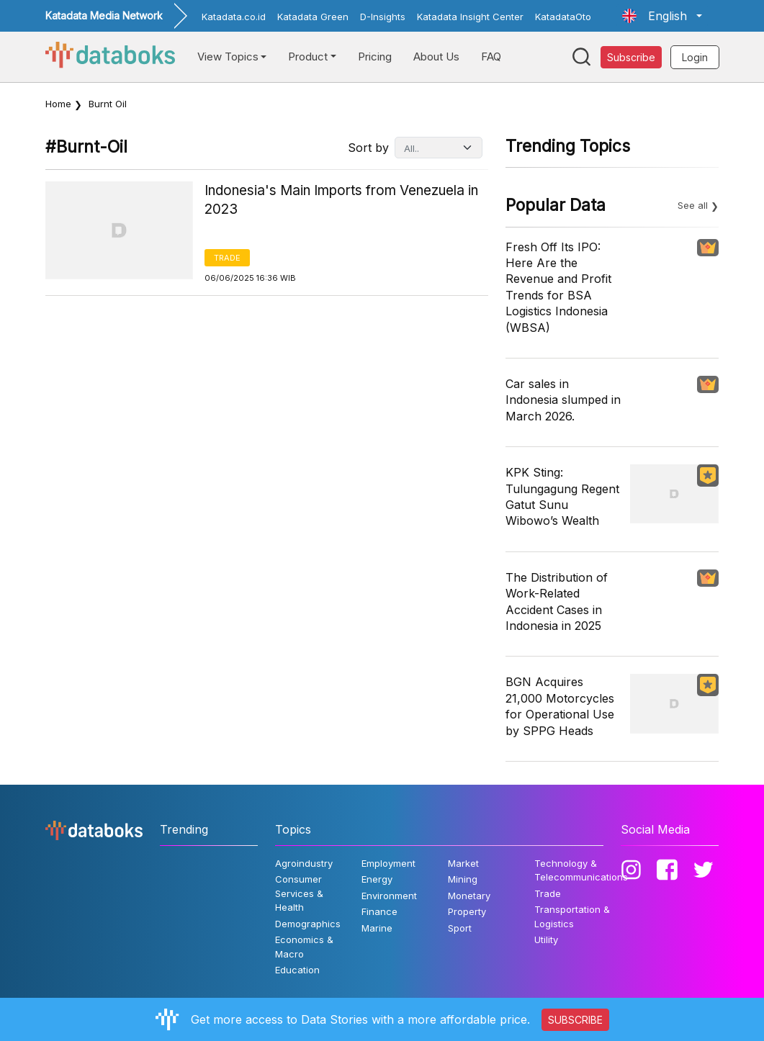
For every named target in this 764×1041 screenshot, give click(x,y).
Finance (379, 911)
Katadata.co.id (234, 16)
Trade (227, 258)
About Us (436, 56)
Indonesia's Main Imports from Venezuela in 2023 (341, 200)
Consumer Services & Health (299, 893)
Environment (389, 895)
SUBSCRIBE (575, 1020)
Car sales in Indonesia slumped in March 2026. (563, 400)
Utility (546, 939)
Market (463, 863)
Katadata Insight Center (470, 16)
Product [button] (308, 56)
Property (467, 911)
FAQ (491, 56)
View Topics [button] (228, 56)
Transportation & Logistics (572, 916)
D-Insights (382, 16)
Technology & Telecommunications (581, 870)
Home (58, 103)
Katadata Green (313, 16)
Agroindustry (304, 863)
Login (695, 57)
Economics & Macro (304, 947)
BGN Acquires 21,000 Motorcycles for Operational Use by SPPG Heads (559, 706)
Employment (388, 863)
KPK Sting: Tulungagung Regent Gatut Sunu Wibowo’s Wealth (562, 496)
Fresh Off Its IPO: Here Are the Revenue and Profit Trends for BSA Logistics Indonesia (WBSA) (558, 287)
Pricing (375, 56)
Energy (376, 879)
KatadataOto (563, 16)
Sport (460, 928)
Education (297, 969)
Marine (376, 928)
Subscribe (631, 57)
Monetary (469, 895)
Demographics (308, 923)
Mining (462, 879)
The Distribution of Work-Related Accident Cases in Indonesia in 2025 (556, 601)
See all (693, 205)
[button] (661, 16)
